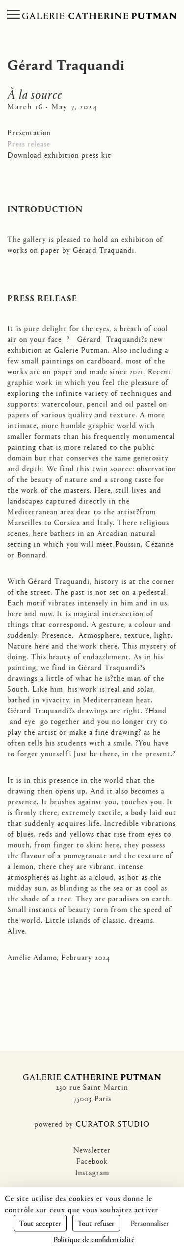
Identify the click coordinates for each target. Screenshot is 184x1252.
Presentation (29, 132)
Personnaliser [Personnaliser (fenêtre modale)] (150, 1222)
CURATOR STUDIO (113, 1123)
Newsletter (92, 1149)
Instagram (92, 1172)
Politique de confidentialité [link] (93, 1239)
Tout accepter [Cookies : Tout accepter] (40, 1222)
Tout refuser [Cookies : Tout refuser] (96, 1222)
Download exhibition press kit (59, 154)
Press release (28, 143)
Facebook (92, 1160)
